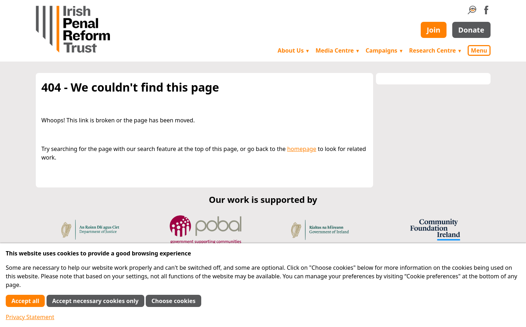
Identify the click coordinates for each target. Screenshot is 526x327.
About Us (294, 50)
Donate (471, 30)
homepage (301, 149)
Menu (479, 50)
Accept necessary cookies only (95, 301)
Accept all (25, 301)
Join (433, 30)
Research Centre (435, 50)
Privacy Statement (30, 317)
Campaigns (385, 50)
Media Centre (337, 50)
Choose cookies (173, 301)
